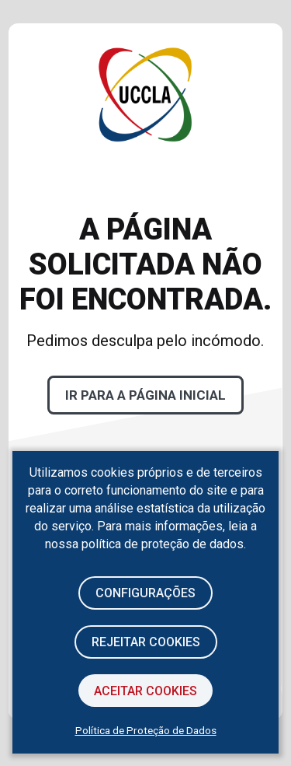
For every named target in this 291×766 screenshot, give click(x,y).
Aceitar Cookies (145, 691)
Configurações (145, 593)
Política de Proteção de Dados (146, 730)
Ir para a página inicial (145, 395)
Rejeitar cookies (146, 642)
